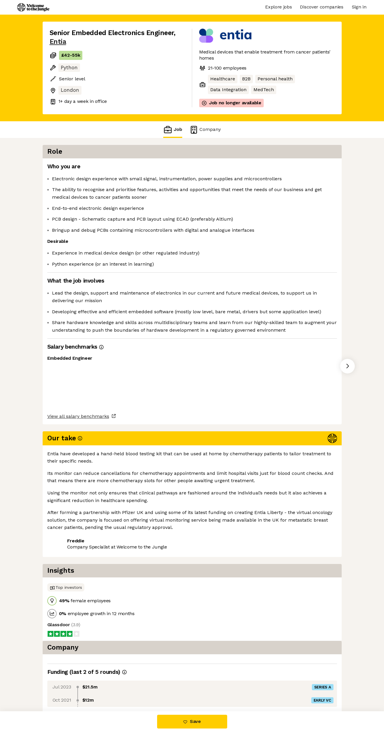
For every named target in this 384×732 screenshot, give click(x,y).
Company (205, 129)
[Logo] (33, 7)
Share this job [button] (65, 521)
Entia (58, 42)
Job (172, 129)
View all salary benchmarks (78, 498)
